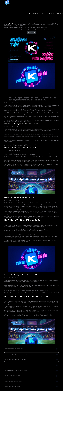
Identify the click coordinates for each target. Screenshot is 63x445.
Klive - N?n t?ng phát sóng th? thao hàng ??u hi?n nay (13, 23)
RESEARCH (42, 13)
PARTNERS (53, 13)
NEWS (57, 13)
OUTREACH (47, 13)
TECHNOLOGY (35, 13)
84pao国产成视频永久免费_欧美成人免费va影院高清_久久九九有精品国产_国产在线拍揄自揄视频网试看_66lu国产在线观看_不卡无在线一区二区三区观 (33, 8)
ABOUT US (30, 13)
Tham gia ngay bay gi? (31, 32)
